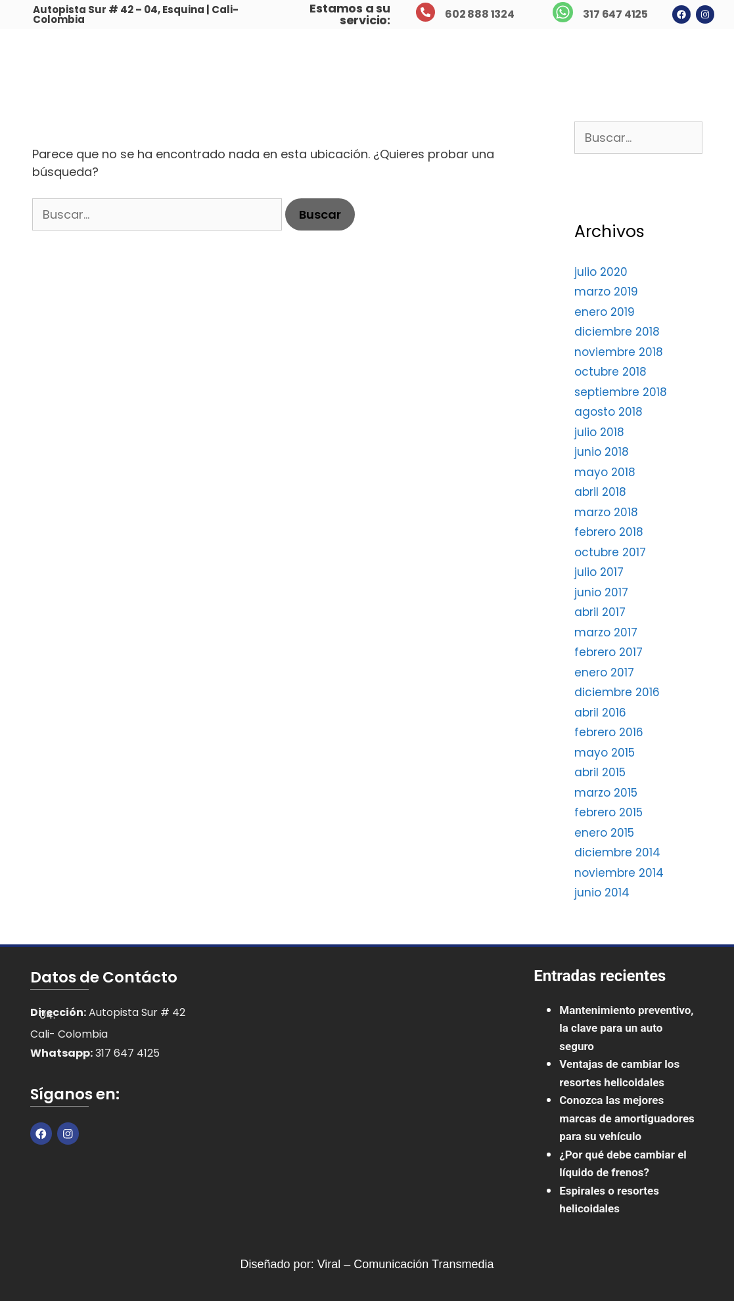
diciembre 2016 (617, 692)
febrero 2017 (608, 652)
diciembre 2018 (617, 332)
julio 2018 (599, 432)
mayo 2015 (604, 753)
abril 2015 (600, 772)
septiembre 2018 (620, 392)
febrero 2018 (608, 532)
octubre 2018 (610, 372)
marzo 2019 (606, 291)
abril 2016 (600, 712)
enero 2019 (604, 312)
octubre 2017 (610, 552)
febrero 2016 (608, 732)
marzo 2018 (606, 512)
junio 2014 (602, 892)
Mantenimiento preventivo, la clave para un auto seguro (626, 1028)
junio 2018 (601, 452)
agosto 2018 (608, 412)
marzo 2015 (605, 793)
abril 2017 (600, 612)
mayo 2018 (604, 472)
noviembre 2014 (619, 873)
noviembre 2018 (618, 352)
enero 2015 (604, 833)
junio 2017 (601, 592)
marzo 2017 (605, 632)
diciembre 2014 (617, 852)
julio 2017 (599, 572)
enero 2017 (604, 672)
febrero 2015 (608, 812)
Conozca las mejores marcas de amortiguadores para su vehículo (627, 1118)
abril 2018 (600, 492)
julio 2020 (601, 272)
